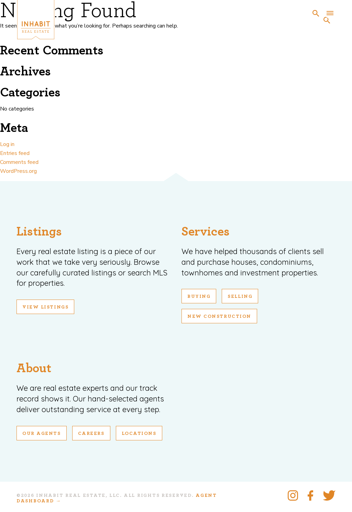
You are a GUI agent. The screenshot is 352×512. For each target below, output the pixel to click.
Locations (139, 433)
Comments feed (19, 162)
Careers (91, 433)
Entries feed (15, 153)
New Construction (219, 316)
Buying (198, 296)
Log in (7, 144)
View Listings (45, 307)
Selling (240, 296)
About (33, 368)
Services (206, 231)
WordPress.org (18, 171)
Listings (39, 231)
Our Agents (41, 433)
